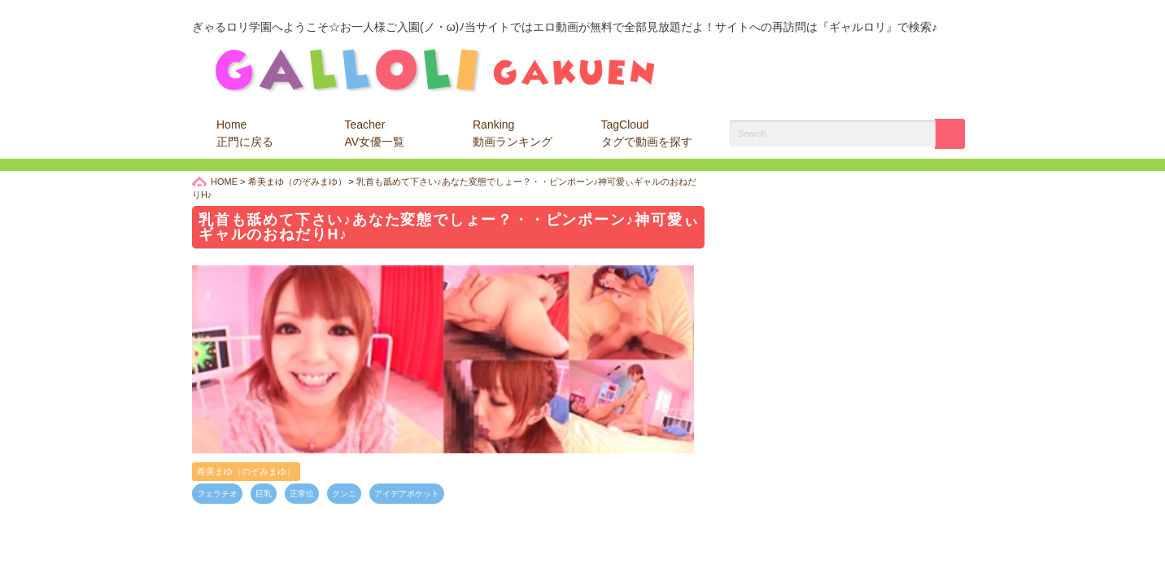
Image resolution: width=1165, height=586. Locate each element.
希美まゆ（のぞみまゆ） (246, 471)
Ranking (512, 133)
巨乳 (263, 493)
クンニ (344, 493)
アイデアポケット (406, 493)
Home (244, 133)
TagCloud (646, 133)
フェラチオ (217, 493)
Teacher (375, 133)
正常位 (302, 493)
